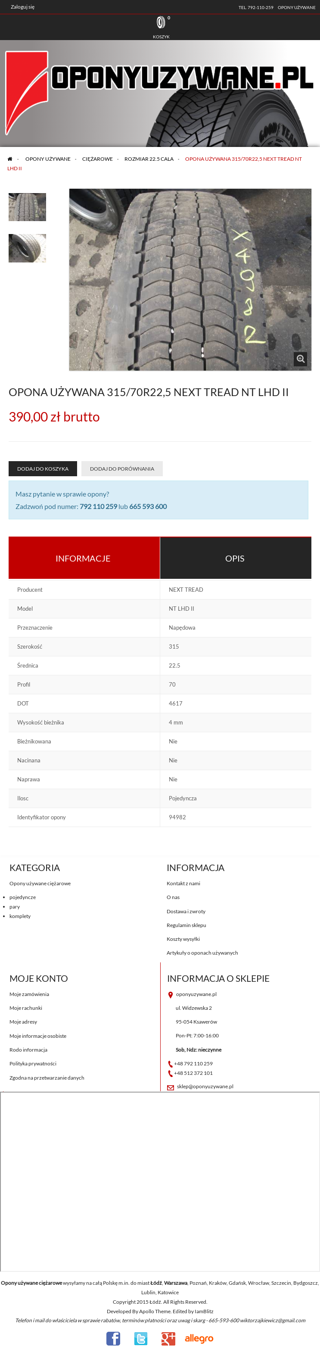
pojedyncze (22, 897)
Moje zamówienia (29, 994)
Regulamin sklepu (186, 925)
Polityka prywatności (32, 1063)
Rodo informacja (28, 1049)
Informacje (83, 558)
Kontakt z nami (183, 883)
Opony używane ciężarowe (40, 883)
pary (14, 906)
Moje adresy (23, 1021)
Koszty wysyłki (183, 939)
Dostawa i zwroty (186, 911)
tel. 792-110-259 (256, 7)
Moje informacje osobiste (37, 1036)
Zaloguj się (22, 6)
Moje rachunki (25, 1008)
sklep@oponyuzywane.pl (205, 1086)
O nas (173, 897)
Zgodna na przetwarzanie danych (46, 1077)
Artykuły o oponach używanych (202, 952)
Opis (235, 558)
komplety (20, 916)
